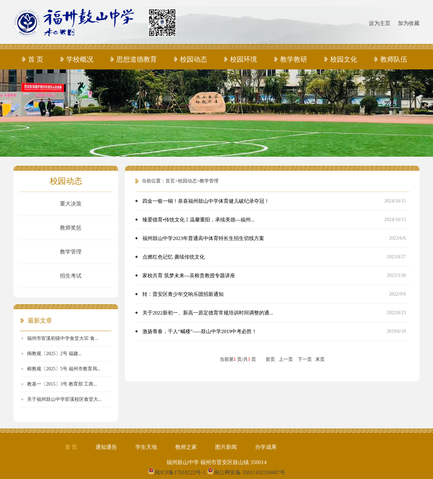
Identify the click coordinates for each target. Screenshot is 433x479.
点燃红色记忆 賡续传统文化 (173, 257)
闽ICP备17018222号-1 (180, 472)
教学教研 (293, 59)
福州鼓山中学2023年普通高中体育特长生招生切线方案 (203, 238)
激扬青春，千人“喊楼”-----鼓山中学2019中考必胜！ (199, 331)
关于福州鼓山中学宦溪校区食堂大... (64, 399)
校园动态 (193, 59)
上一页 (286, 359)
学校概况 (79, 59)
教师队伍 (393, 59)
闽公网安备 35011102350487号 (249, 472)
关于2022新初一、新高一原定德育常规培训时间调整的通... (207, 312)
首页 (170, 180)
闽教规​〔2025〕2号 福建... (54, 353)
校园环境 (243, 59)
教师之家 (186, 447)
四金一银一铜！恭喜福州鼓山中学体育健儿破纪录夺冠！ (205, 201)
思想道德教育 (136, 59)
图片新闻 (226, 447)
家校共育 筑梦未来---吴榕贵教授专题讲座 (188, 275)
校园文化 (343, 59)
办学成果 (266, 447)
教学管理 (71, 252)
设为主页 (379, 23)
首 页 (35, 59)
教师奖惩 (71, 228)
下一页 (305, 359)
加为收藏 (408, 23)
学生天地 (146, 447)
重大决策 (71, 203)
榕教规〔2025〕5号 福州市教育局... (63, 368)
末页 (320, 359)
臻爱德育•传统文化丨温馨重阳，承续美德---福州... (198, 219)
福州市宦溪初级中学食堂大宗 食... (62, 338)
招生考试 (71, 276)
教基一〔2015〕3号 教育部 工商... (62, 384)
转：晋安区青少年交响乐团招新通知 (183, 294)
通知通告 (106, 447)
